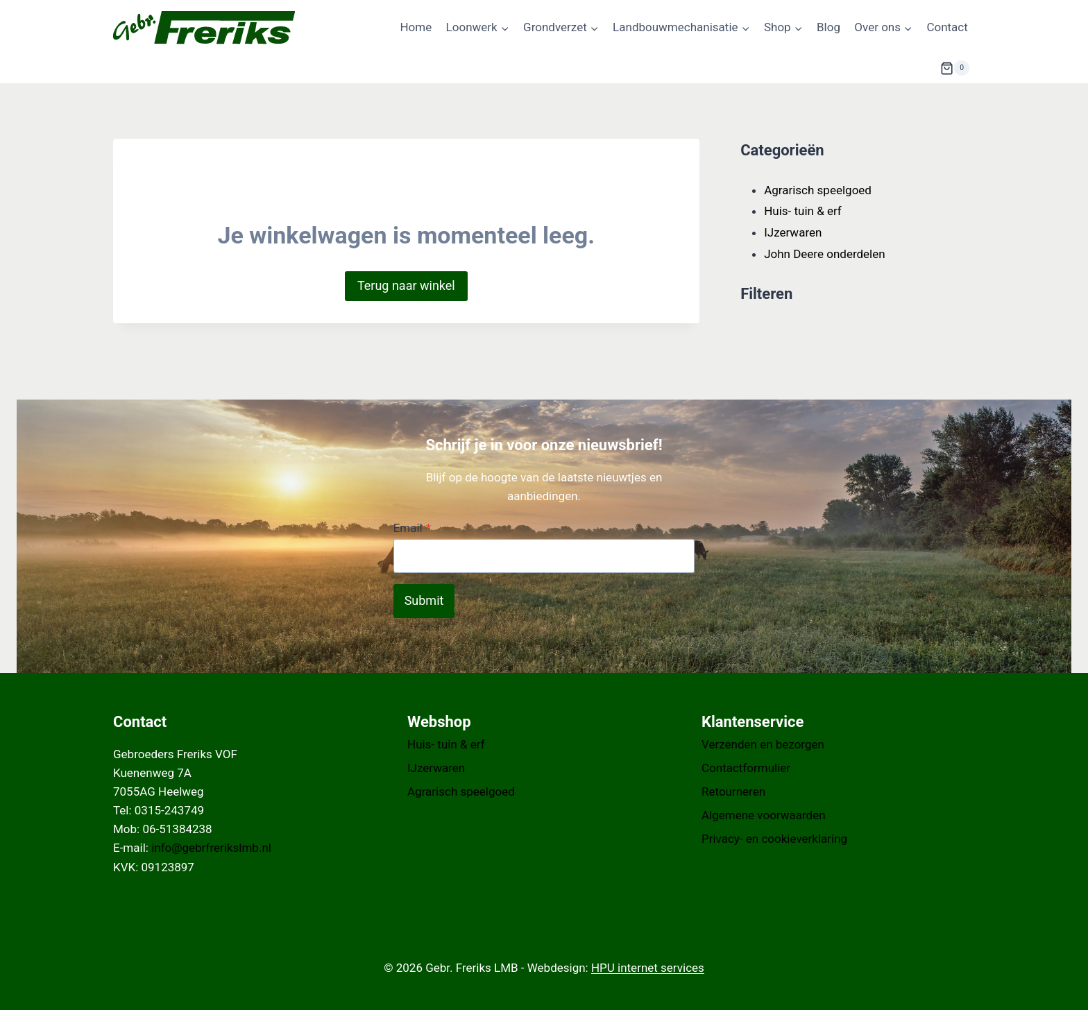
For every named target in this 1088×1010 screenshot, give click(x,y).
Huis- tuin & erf (446, 744)
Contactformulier (746, 768)
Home (416, 27)
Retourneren (733, 791)
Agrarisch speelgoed (461, 791)
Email (412, 528)
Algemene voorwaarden (764, 815)
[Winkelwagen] (954, 68)
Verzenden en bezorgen (763, 744)
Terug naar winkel (406, 285)
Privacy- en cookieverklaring (774, 839)
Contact (946, 27)
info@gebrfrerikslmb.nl (211, 848)
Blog (828, 27)
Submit (424, 600)
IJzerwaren (436, 768)
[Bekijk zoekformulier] (905, 67)
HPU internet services (647, 968)
